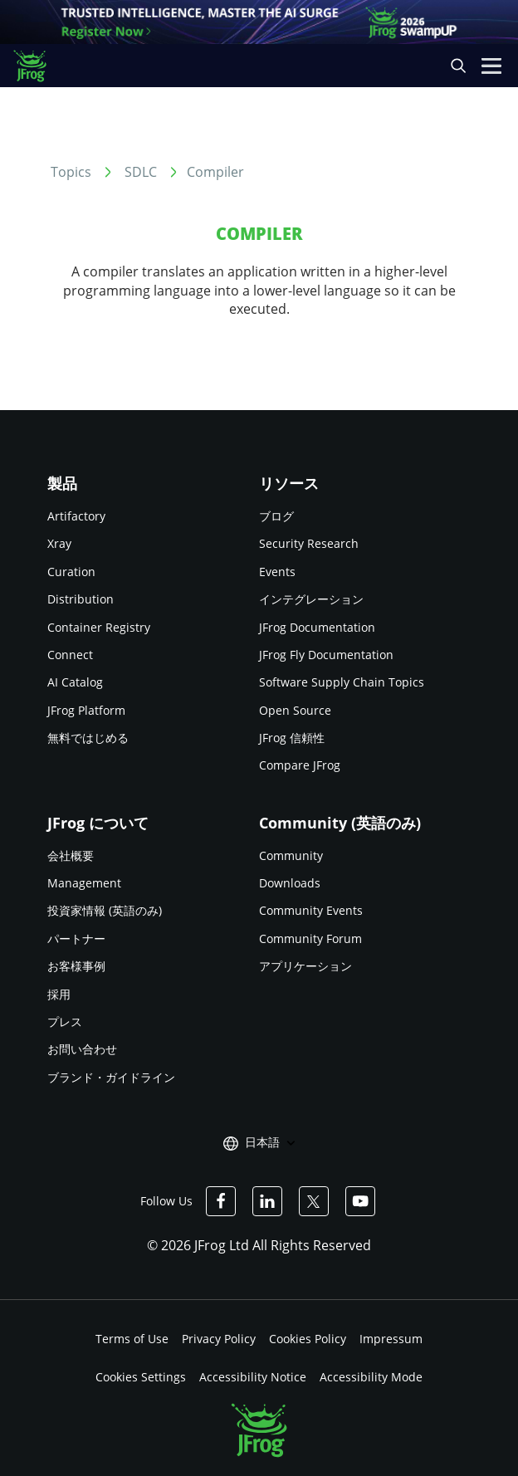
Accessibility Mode (371, 1377)
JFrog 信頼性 (292, 737)
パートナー (76, 938)
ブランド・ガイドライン (111, 1077)
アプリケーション (305, 966)
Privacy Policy (219, 1338)
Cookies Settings (140, 1377)
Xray (59, 543)
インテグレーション (311, 599)
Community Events (311, 910)
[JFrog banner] (259, 22)
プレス (64, 1021)
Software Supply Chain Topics (341, 682)
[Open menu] (491, 65)
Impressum (391, 1338)
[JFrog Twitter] (313, 1201)
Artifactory (76, 516)
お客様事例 (76, 966)
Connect (70, 654)
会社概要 (70, 855)
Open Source (295, 710)
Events (277, 571)
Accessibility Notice (252, 1377)
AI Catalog (75, 682)
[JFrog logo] (37, 66)
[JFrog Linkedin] (267, 1201)
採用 (59, 994)
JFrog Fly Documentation (326, 654)
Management (84, 883)
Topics (71, 172)
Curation (71, 571)
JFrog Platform (86, 710)
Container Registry (98, 627)
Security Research (309, 543)
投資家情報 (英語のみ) (104, 910)
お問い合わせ (82, 1049)
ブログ (276, 516)
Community (291, 855)
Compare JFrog (299, 765)
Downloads (289, 883)
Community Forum (310, 938)
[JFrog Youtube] (360, 1201)
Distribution (80, 599)
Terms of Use (132, 1338)
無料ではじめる (88, 737)
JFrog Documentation (317, 627)
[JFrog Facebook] (220, 1201)
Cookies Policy (307, 1338)
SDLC (141, 172)
